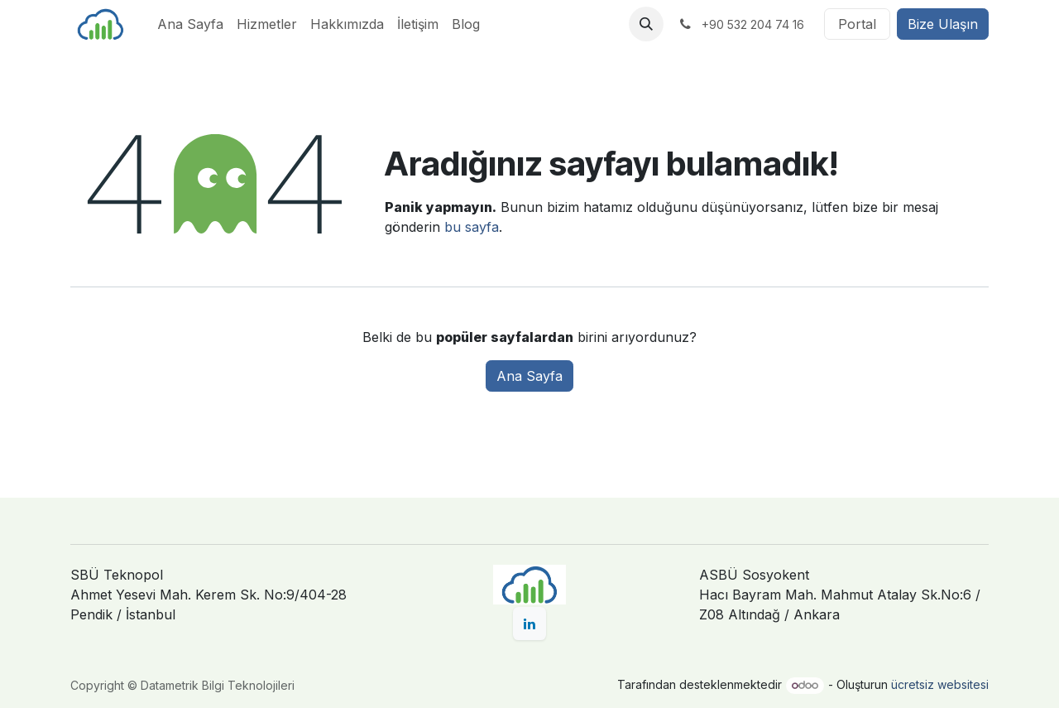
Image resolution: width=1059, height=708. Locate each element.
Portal (857, 24)
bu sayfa (471, 227)
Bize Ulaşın (943, 24)
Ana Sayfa (529, 376)
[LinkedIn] (529, 623)
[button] (646, 24)
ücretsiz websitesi (940, 684)
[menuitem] (190, 24)
